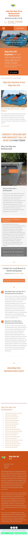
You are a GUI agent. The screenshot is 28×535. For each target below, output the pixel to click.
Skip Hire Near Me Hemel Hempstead (13, 431)
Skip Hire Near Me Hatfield (11, 418)
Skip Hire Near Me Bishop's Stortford (13, 413)
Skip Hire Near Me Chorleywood (12, 445)
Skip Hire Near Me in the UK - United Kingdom (14, 36)
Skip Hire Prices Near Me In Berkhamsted (14, 248)
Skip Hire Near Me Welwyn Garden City (14, 440)
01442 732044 (15, 21)
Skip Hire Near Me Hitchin (11, 425)
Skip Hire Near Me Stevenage (12, 442)
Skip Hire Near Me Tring (10, 427)
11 (11, 45)
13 (14, 45)
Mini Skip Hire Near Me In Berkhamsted (13, 252)
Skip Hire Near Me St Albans (11, 422)
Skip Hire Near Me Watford (11, 447)
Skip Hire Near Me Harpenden (12, 424)
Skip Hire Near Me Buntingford (12, 420)
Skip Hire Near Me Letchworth (12, 416)
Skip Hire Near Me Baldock (11, 415)
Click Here (13, 171)
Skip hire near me (10, 78)
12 (13, 45)
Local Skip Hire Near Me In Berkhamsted (13, 255)
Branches (6, 467)
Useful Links (6, 466)
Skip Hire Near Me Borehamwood (12, 429)
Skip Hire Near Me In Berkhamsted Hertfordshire (11, 220)
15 (18, 45)
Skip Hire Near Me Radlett (11, 434)
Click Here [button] (24, 530)
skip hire (20, 204)
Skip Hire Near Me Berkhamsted (12, 436)
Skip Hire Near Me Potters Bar (12, 433)
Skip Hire (3, 78)
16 (19, 45)
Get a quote (20, 28)
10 (9, 45)
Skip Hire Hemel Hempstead (14, 280)
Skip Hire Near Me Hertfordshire (8, 408)
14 (16, 45)
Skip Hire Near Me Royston (11, 438)
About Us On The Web (8, 464)
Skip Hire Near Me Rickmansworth (13, 443)
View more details (5, 126)
